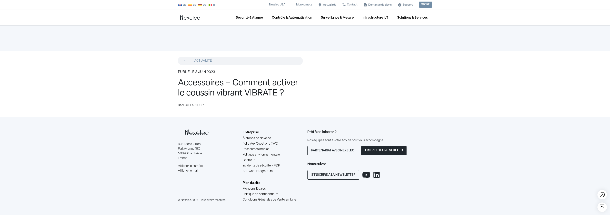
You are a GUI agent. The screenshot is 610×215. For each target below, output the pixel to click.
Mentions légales (254, 188)
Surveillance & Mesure (337, 17)
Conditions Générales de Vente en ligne (269, 199)
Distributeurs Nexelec (384, 150)
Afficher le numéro (190, 166)
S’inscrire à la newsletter (333, 174)
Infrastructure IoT (375, 17)
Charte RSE (250, 160)
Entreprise (251, 132)
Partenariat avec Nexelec (332, 150)
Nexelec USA (277, 4)
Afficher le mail (188, 170)
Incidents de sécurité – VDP (261, 165)
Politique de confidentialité (261, 194)
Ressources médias (256, 149)
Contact (352, 4)
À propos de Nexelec (257, 138)
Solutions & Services (412, 17)
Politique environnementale (261, 154)
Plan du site (251, 183)
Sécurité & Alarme (249, 17)
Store (425, 4)
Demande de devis (380, 5)
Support (408, 5)
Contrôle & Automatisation (292, 17)
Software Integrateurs (258, 171)
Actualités (329, 5)
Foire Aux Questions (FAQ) (260, 143)
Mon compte (304, 4)
